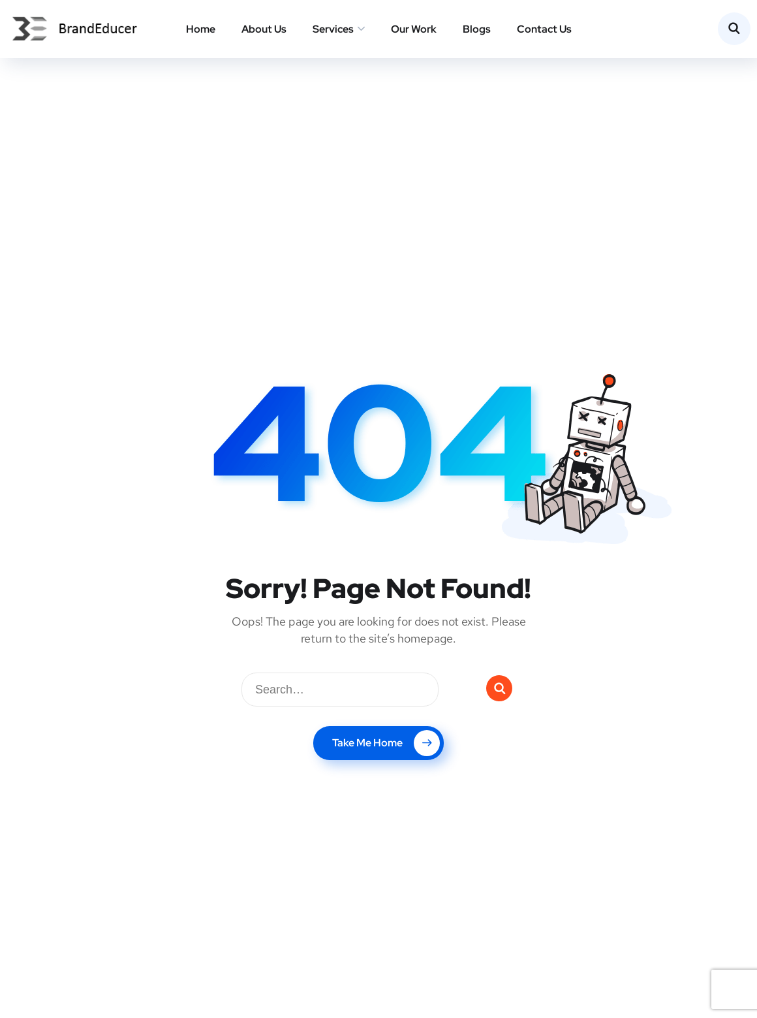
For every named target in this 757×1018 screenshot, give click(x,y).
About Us (263, 29)
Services (333, 29)
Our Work (414, 29)
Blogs (477, 29)
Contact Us (544, 29)
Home (200, 29)
